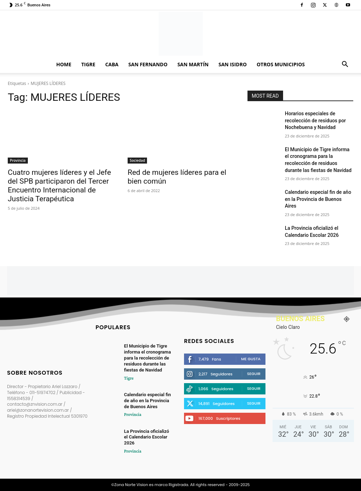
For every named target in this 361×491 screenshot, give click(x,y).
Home (64, 64)
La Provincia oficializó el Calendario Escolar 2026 (146, 437)
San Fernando (147, 64)
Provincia (18, 160)
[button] (344, 65)
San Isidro (233, 64)
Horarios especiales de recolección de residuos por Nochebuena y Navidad (315, 120)
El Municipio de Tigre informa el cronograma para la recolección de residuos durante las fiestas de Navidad (147, 358)
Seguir (254, 373)
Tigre (88, 64)
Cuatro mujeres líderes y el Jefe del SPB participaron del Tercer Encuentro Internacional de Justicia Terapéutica (59, 185)
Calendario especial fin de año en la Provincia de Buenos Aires (318, 199)
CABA (111, 64)
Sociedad (137, 160)
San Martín (193, 64)
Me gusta (251, 359)
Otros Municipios (281, 64)
